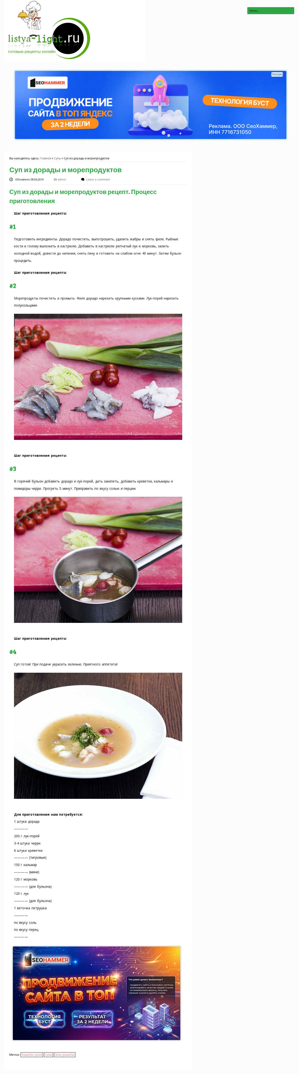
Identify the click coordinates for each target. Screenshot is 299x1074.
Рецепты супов (32, 1054)
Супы (57, 158)
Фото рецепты (64, 1054)
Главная (45, 158)
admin (62, 179)
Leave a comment (98, 179)
